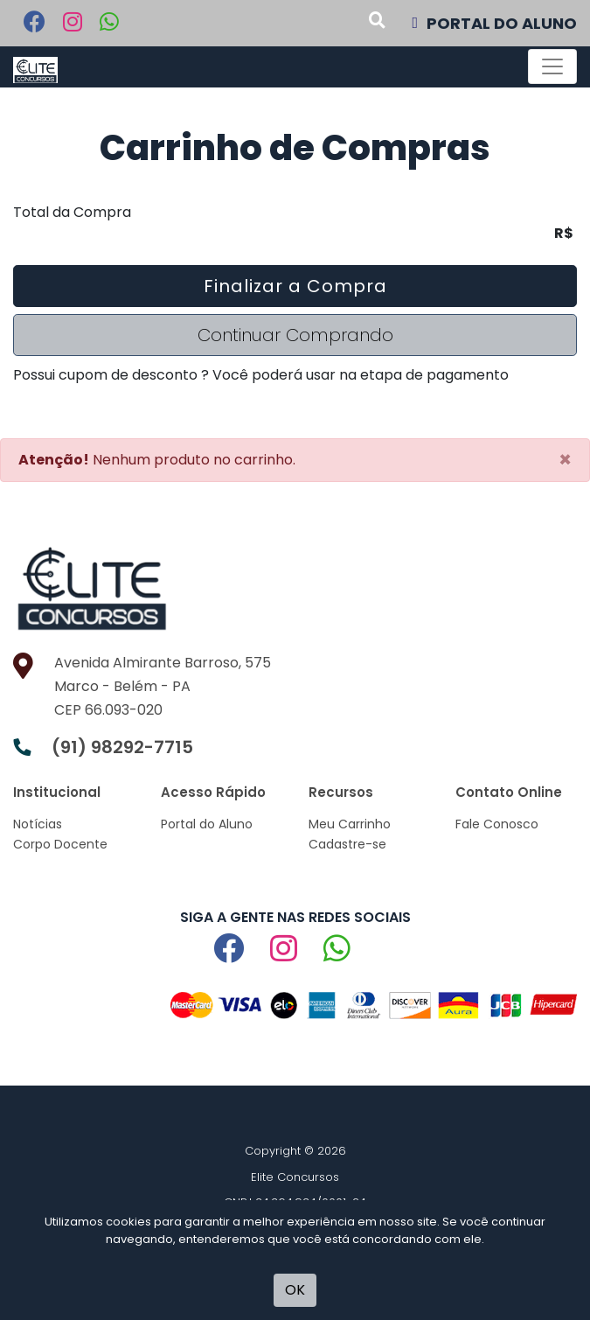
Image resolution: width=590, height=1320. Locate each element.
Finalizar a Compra (295, 286)
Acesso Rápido (213, 792)
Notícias (37, 824)
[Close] (565, 460)
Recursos (341, 792)
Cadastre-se (347, 844)
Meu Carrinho (350, 824)
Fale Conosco (496, 824)
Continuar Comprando (295, 335)
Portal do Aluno (207, 824)
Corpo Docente (60, 844)
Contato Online (508, 792)
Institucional (57, 792)
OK (295, 1290)
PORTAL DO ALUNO (494, 23)
